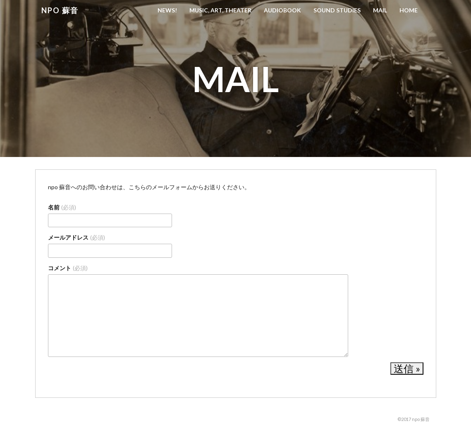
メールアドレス (76, 237)
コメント (68, 267)
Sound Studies (337, 10)
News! (167, 10)
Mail (380, 10)
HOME (408, 10)
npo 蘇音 (60, 10)
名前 (62, 207)
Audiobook (282, 10)
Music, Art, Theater (220, 10)
